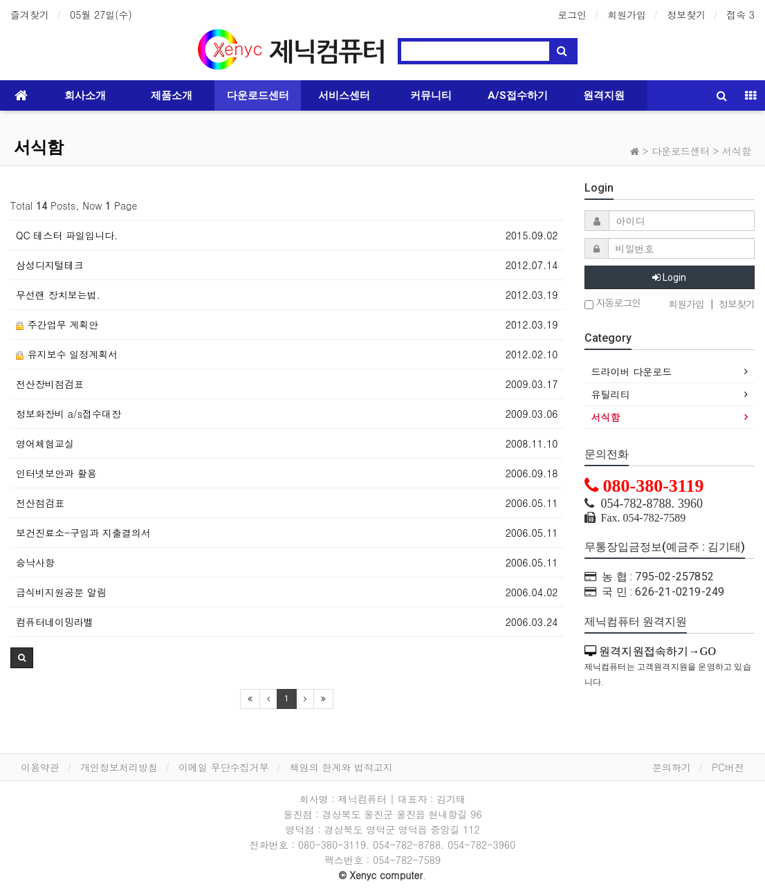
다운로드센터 (258, 95)
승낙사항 (35, 562)
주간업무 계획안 (57, 324)
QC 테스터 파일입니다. (67, 235)
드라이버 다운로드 (631, 371)
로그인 (572, 14)
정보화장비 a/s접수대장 (68, 414)
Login (669, 277)
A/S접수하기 (518, 95)
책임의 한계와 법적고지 (341, 767)
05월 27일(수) (101, 14)
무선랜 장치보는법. (58, 295)
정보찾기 (686, 14)
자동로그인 (612, 303)
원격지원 (604, 95)
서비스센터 (344, 95)
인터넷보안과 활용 (56, 473)
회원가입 (626, 14)
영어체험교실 (45, 443)
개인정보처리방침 (119, 767)
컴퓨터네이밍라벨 (54, 622)
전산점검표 (40, 503)
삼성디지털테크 (50, 265)
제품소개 (171, 95)
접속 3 (740, 14)
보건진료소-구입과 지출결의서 (83, 533)
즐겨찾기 (29, 14)
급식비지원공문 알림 (61, 592)
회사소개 (85, 95)
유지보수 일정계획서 (67, 354)
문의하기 (671, 767)
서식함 (39, 147)
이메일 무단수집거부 (223, 767)
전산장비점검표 (50, 384)
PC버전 (728, 767)
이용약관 (40, 767)
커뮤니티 (431, 95)
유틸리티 (610, 394)
